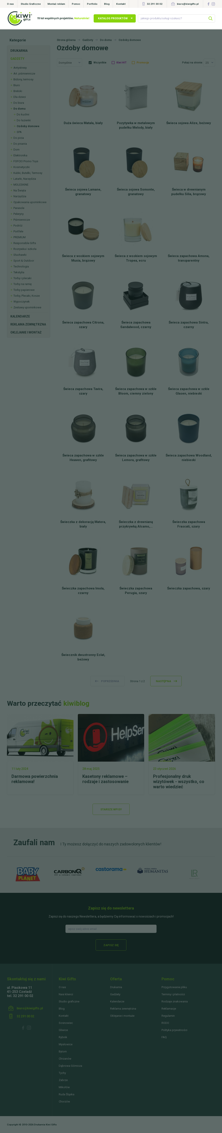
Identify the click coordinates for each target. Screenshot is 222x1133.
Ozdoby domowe (28, 126)
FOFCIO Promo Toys (25, 161)
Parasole (18, 208)
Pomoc (76, 3)
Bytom (63, 1051)
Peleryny (18, 213)
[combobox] (69, 62)
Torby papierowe (23, 289)
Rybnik (63, 1037)
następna (163, 681)
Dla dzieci (19, 97)
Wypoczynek (21, 301)
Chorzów (64, 1101)
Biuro (16, 85)
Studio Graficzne (31, 3)
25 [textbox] (207, 62)
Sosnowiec (66, 1023)
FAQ (164, 1037)
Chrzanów (65, 1058)
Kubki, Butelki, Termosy (27, 173)
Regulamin (168, 1015)
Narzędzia (19, 196)
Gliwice (63, 1030)
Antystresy (20, 67)
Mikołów (64, 1087)
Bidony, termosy (23, 79)
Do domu (19, 108)
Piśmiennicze (21, 219)
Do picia (18, 137)
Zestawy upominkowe (27, 307)
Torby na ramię (22, 284)
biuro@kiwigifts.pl (188, 3)
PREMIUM (19, 237)
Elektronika (20, 155)
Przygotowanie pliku (174, 987)
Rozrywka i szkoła (24, 249)
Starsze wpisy (111, 809)
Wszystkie (99, 62)
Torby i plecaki (22, 278)
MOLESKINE (20, 184)
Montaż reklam (56, 3)
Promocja (143, 62)
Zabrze (63, 1080)
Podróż (17, 225)
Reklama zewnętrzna (28, 324)
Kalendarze (20, 316)
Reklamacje (169, 1008)
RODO (165, 1023)
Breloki (17, 91)
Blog (106, 3)
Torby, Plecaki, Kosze (26, 295)
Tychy (62, 1073)
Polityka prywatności (174, 1030)
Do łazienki (24, 120)
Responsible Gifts (24, 243)
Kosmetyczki (21, 167)
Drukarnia (19, 50)
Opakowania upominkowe (29, 202)
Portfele (18, 231)
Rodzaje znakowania (175, 1001)
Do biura (18, 102)
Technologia (21, 266)
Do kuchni (23, 114)
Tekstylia (18, 272)
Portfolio (92, 3)
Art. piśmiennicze (24, 73)
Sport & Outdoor (23, 260)
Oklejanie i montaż (26, 332)
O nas (10, 3)
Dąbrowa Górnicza (70, 1065)
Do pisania (20, 143)
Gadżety (17, 58)
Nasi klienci (66, 994)
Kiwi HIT (121, 62)
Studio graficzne (69, 1001)
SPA (19, 132)
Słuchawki (19, 254)
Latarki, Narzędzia (24, 178)
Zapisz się (111, 945)
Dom (16, 149)
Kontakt (121, 3)
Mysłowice (65, 1044)
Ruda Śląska (66, 1094)
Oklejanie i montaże (122, 1015)
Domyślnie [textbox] (65, 62)
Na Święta (19, 190)
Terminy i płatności (173, 994)
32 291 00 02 (154, 3)
